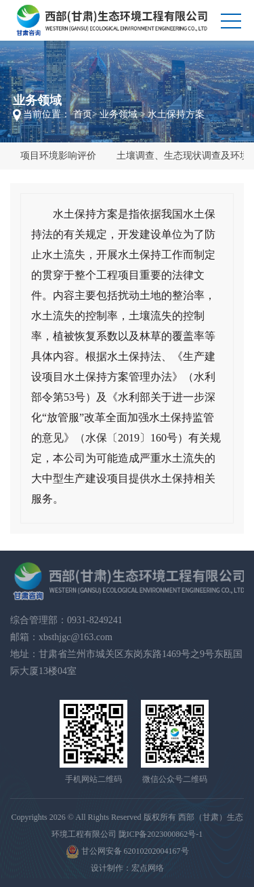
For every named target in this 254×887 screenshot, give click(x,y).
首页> (85, 114)
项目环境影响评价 (58, 156)
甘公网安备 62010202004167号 (127, 852)
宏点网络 (147, 868)
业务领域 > (122, 114)
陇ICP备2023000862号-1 (161, 834)
